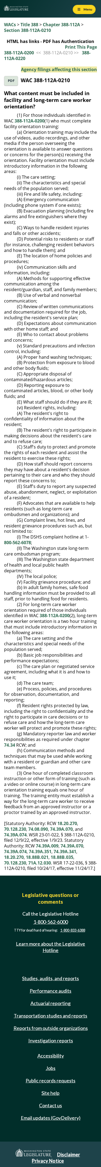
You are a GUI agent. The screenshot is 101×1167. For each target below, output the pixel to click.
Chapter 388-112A (61, 25)
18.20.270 (67, 823)
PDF (11, 80)
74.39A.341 (65, 852)
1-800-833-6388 (72, 930)
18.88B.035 (62, 857)
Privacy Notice (48, 1161)
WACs (10, 25)
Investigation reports (50, 1040)
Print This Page (81, 47)
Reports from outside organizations (50, 1028)
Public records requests (50, 1080)
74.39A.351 (40, 852)
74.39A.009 (47, 846)
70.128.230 (15, 829)
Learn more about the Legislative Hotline (50, 947)
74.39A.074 (15, 835)
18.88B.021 (37, 857)
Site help (50, 1093)
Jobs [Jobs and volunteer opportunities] (50, 1068)
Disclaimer (68, 1155)
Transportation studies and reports (50, 1016)
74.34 (9, 745)
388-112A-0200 (19, 53)
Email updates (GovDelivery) (51, 1118)
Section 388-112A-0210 (27, 30)
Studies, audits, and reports (50, 978)
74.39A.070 (61, 829)
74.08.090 (38, 829)
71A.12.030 (39, 863)
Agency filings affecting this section (59, 69)
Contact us (50, 1105)
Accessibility (50, 1056)
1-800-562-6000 (50, 922)
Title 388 (29, 25)
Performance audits (50, 991)
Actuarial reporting (50, 1003)
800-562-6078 (17, 543)
